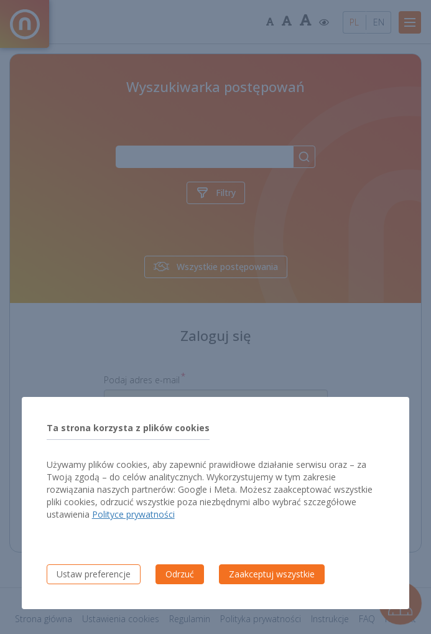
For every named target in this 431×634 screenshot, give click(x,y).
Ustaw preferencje (94, 574)
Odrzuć (179, 574)
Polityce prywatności (133, 514)
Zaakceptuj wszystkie (272, 574)
